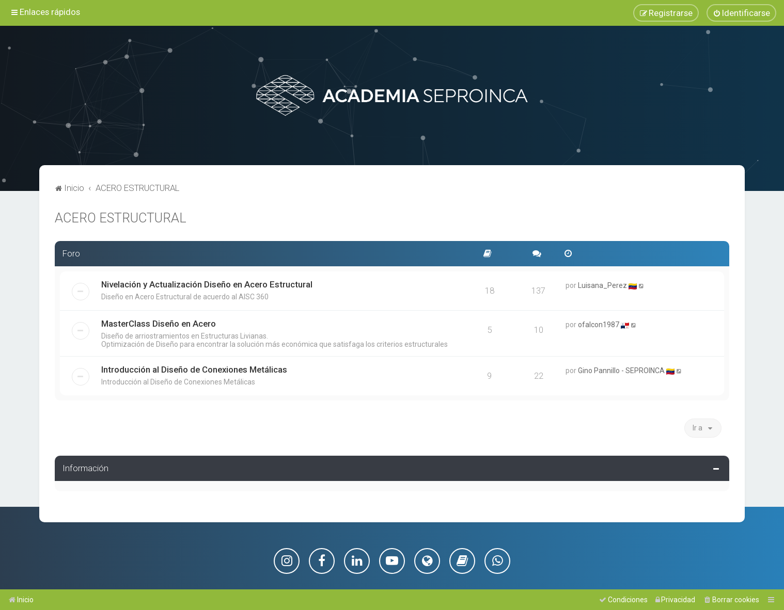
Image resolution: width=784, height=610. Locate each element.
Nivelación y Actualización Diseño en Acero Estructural (206, 283)
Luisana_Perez (602, 284)
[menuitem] (741, 13)
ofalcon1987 (598, 323)
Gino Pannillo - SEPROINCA (621, 369)
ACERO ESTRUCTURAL (120, 217)
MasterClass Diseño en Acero (158, 322)
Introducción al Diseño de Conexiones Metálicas (194, 368)
